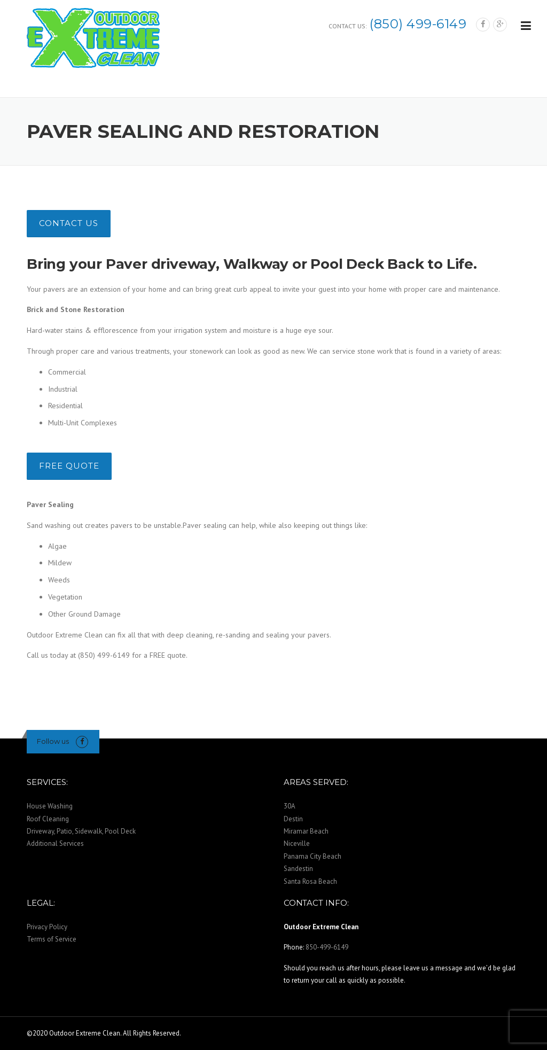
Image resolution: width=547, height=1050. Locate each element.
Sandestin (298, 868)
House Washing (50, 806)
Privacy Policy (47, 926)
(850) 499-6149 (418, 24)
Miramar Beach (306, 831)
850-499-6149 (327, 947)
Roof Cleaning (48, 818)
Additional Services (55, 843)
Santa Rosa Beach (310, 881)
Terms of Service (51, 939)
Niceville (297, 843)
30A (289, 806)
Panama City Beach (312, 856)
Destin (293, 818)
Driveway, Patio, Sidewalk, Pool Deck (81, 831)
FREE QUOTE (69, 466)
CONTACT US (68, 223)
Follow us (53, 741)
